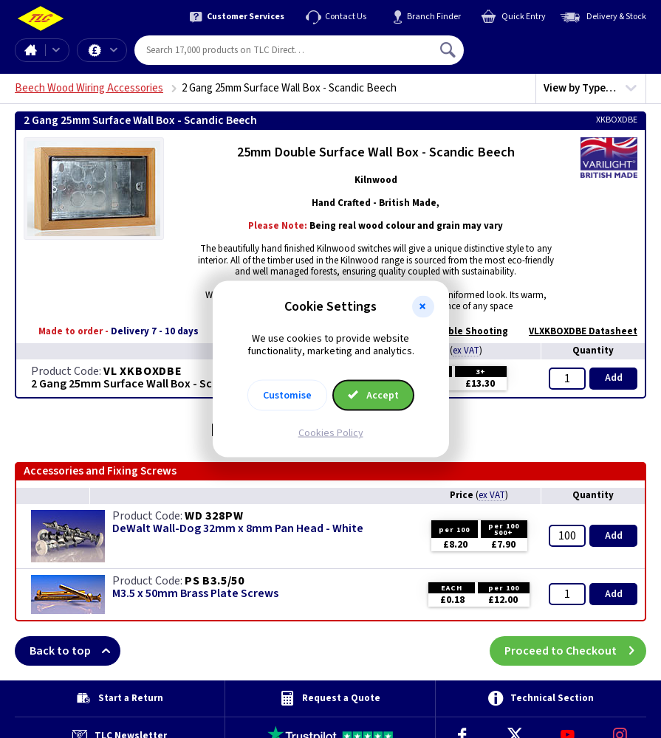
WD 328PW (214, 516)
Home (30, 50)
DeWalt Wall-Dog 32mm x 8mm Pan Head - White (237, 529)
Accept (374, 394)
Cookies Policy (330, 432)
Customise (287, 394)
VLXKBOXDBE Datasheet (575, 331)
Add (614, 377)
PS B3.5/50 (214, 581)
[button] (423, 307)
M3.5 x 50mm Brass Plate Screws (195, 594)
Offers (113, 50)
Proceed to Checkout (575, 651)
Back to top (75, 651)
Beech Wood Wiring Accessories (89, 88)
